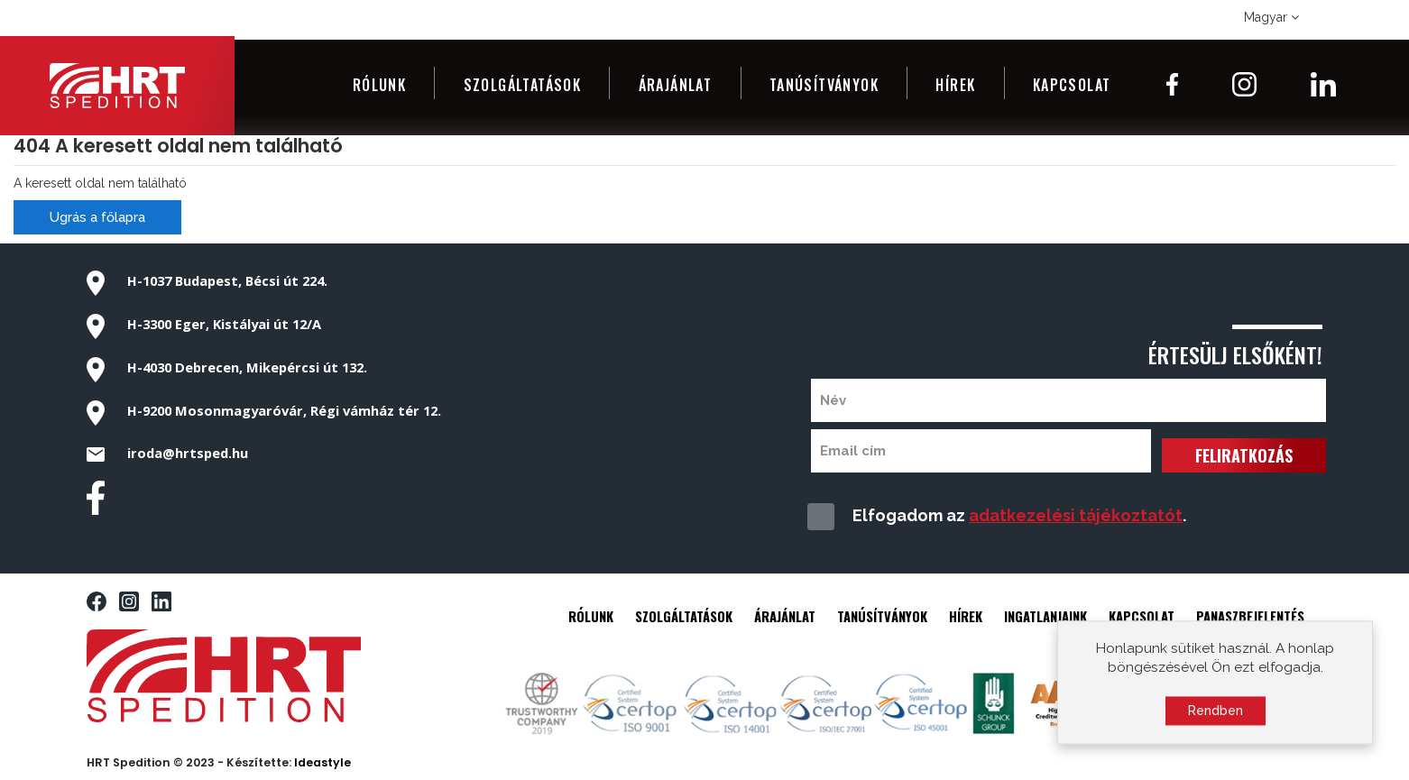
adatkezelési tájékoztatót (1076, 515)
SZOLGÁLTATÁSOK (683, 616)
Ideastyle (322, 762)
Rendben (1215, 716)
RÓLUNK (590, 616)
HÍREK (965, 616)
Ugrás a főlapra (97, 217)
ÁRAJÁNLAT (784, 616)
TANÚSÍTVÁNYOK (882, 616)
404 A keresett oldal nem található (178, 146)
